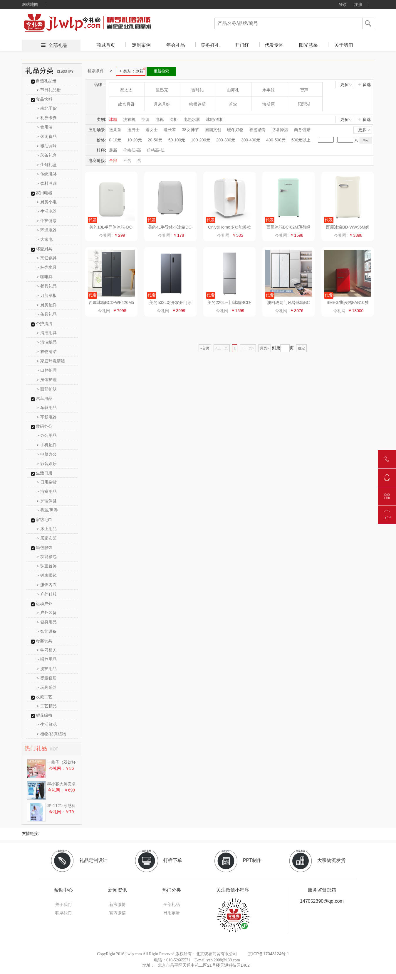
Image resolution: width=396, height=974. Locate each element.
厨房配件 (47, 304)
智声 (304, 89)
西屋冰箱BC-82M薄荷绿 (288, 227)
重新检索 (161, 71)
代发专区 (274, 45)
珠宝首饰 (47, 566)
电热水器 (192, 119)
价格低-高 (132, 150)
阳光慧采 (308, 45)
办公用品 (47, 435)
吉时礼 (197, 89)
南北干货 (47, 108)
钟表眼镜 (47, 575)
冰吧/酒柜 (215, 119)
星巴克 (162, 89)
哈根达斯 (197, 104)
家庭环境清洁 (51, 361)
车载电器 (47, 417)
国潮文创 (213, 129)
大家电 (45, 239)
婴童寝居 (47, 678)
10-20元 (134, 140)
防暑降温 (280, 129)
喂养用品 (47, 659)
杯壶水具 (47, 267)
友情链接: (30, 833)
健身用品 (47, 622)
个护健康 (47, 220)
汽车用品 (44, 398)
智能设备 (47, 631)
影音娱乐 (47, 463)
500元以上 (301, 140)
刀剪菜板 (47, 295)
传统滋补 (47, 174)
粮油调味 (47, 145)
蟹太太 (126, 89)
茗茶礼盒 (47, 155)
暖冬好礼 (210, 45)
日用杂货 (47, 482)
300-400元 (250, 140)
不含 (127, 160)
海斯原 (268, 104)
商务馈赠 (302, 129)
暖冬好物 (235, 129)
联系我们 (63, 912)
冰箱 (113, 119)
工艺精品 (47, 706)
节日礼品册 (49, 89)
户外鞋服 (47, 594)
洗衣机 (129, 119)
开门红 (242, 45)
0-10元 (115, 140)
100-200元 (200, 140)
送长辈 (170, 129)
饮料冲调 (47, 183)
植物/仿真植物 (51, 733)
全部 (113, 160)
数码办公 (44, 426)
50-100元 (176, 140)
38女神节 (190, 129)
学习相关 (47, 649)
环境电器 (47, 230)
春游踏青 (257, 129)
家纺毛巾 (44, 519)
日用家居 (171, 912)
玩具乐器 (47, 687)
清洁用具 (47, 332)
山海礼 (233, 89)
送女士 (151, 129)
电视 (159, 119)
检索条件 (96, 70)
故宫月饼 (126, 104)
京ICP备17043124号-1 (268, 953)
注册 (358, 4)
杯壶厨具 (44, 248)
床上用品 (47, 528)
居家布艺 (47, 538)
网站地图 (30, 4)
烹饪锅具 (47, 258)
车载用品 (47, 407)
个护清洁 (44, 323)
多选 (364, 84)
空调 (145, 119)
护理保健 (47, 500)
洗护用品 (47, 668)
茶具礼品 (47, 314)
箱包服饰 (44, 547)
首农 (233, 104)
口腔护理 (47, 370)
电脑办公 (47, 454)
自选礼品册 (46, 80)
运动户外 (44, 603)
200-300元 (225, 140)
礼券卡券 (47, 117)
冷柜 (174, 119)
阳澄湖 (304, 104)
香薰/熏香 (47, 510)
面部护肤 (47, 389)
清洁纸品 (47, 342)
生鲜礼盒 (47, 164)
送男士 (133, 129)
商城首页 (105, 45)
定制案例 (141, 45)
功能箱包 (47, 556)
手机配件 (47, 444)
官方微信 (117, 912)
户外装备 (47, 612)
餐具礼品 (47, 286)
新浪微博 (117, 904)
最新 (113, 150)
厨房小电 (47, 201)
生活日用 (44, 473)
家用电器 (44, 192)
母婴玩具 (44, 640)
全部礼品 (57, 45)
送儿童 (115, 129)
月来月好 (162, 104)
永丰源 (268, 89)
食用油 (45, 127)
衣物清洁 (47, 351)
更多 (346, 84)
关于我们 (343, 45)
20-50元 (155, 140)
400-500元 (275, 140)
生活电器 (47, 211)
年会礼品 (175, 45)
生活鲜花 (47, 724)
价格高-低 (156, 150)
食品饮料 (44, 99)
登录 (343, 4)
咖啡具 (45, 276)
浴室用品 (47, 491)
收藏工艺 (44, 696)
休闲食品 (47, 136)
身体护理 (47, 379)
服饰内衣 (47, 584)
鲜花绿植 (44, 715)
